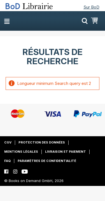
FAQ (7, 161)
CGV (7, 142)
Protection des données (41, 142)
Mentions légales (21, 152)
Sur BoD (91, 7)
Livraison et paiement (65, 152)
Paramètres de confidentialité (47, 161)
